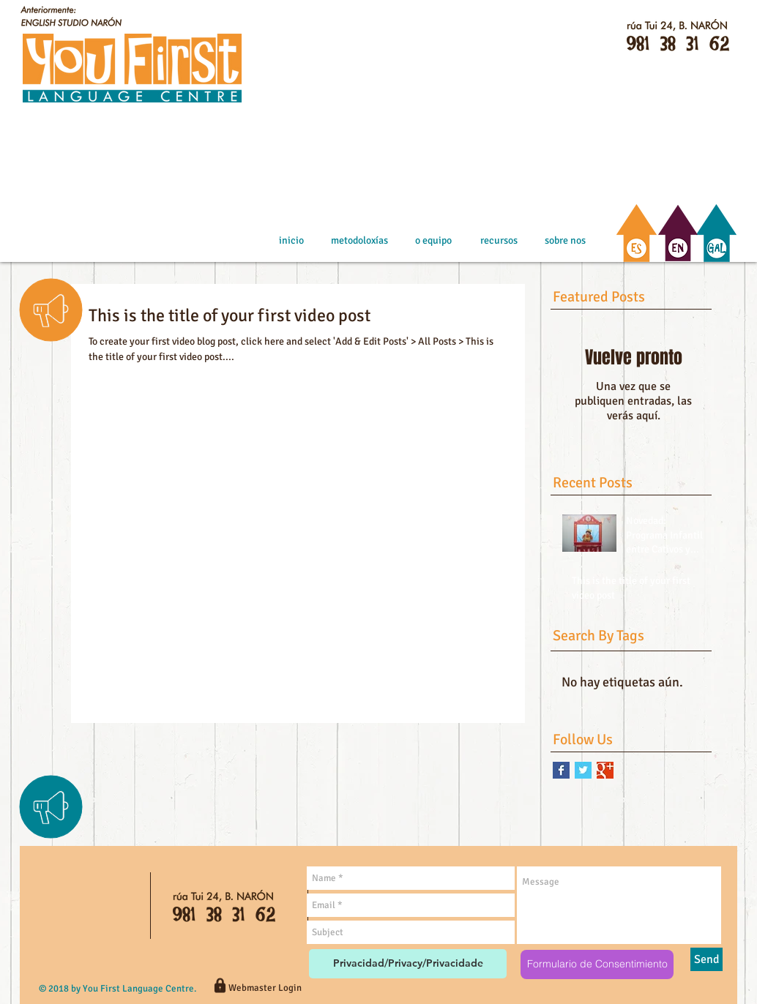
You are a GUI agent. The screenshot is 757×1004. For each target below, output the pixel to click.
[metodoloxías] (359, 240)
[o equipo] (433, 240)
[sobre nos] (565, 240)
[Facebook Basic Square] (561, 770)
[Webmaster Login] (264, 988)
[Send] (706, 959)
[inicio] (291, 240)
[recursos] (499, 240)
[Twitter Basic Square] (583, 770)
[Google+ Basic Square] (605, 770)
